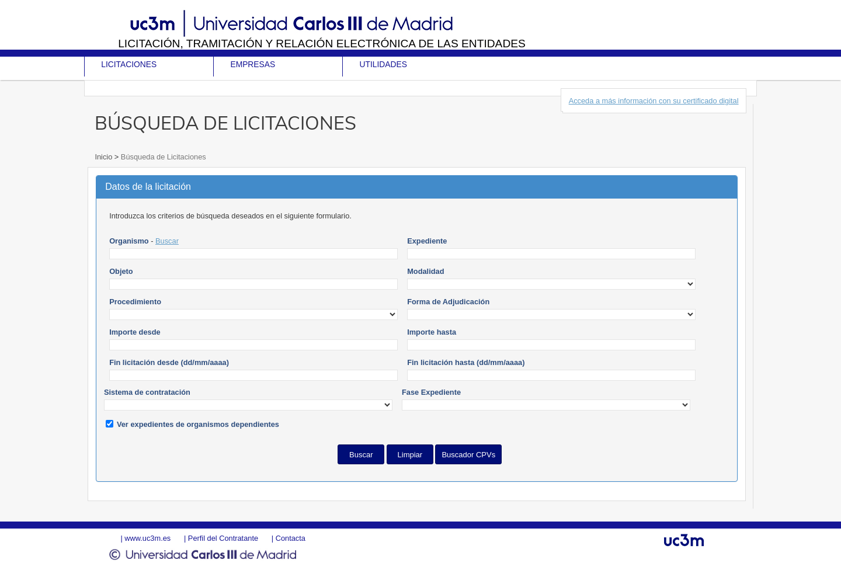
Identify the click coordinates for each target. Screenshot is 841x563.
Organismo (129, 241)
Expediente (427, 241)
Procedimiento (135, 301)
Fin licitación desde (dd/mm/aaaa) (169, 362)
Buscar (167, 241)
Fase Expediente (431, 392)
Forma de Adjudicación (448, 301)
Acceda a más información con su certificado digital (654, 100)
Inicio (104, 156)
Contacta (290, 538)
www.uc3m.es (147, 538)
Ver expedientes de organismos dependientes (198, 424)
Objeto (121, 271)
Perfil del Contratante (223, 538)
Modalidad (425, 271)
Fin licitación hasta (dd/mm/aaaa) (465, 362)
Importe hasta (431, 332)
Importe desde (134, 332)
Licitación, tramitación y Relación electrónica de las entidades (322, 43)
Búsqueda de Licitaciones (162, 156)
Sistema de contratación (147, 392)
